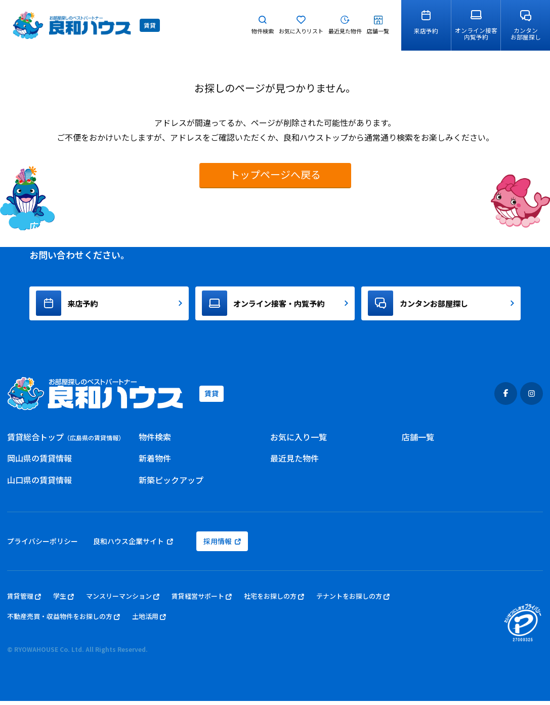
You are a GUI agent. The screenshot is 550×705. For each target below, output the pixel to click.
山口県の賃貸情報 (39, 484)
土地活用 (149, 621)
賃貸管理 (24, 600)
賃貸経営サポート (202, 600)
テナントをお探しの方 (353, 600)
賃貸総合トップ (65, 441)
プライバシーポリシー (42, 545)
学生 (63, 600)
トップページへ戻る (275, 174)
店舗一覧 (418, 441)
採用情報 (222, 545)
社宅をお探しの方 (274, 600)
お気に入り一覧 (298, 441)
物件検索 (155, 441)
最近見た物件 (294, 463)
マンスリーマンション (122, 600)
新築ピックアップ (171, 484)
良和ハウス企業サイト (133, 545)
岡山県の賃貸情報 (39, 463)
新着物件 (155, 463)
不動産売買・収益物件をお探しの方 (63, 621)
